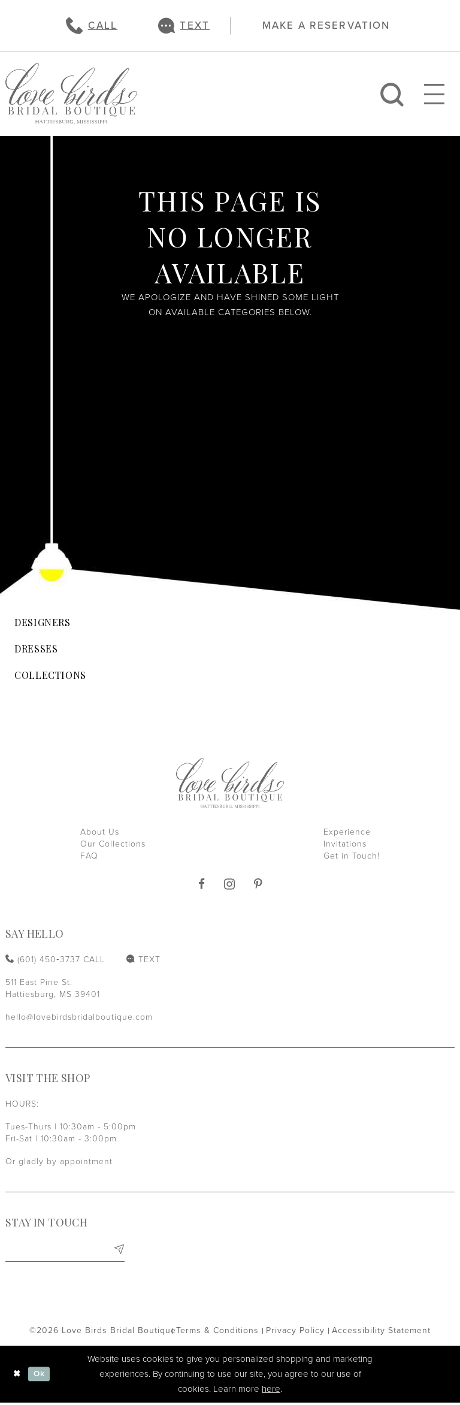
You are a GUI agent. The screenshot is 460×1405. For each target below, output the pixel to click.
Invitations (345, 844)
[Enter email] (65, 1250)
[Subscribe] (118, 1250)
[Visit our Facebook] (201, 884)
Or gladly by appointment (59, 1161)
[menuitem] (92, 25)
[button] (434, 93)
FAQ (89, 856)
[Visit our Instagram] (229, 884)
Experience (347, 832)
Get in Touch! (351, 856)
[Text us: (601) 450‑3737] (184, 25)
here (271, 1391)
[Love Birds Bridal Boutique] (71, 93)
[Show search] (392, 93)
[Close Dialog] (17, 1376)
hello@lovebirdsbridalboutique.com (79, 1017)
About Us (99, 832)
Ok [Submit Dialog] (42, 1376)
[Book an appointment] (320, 25)
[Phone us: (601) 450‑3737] (92, 25)
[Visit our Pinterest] (258, 884)
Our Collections (113, 844)
